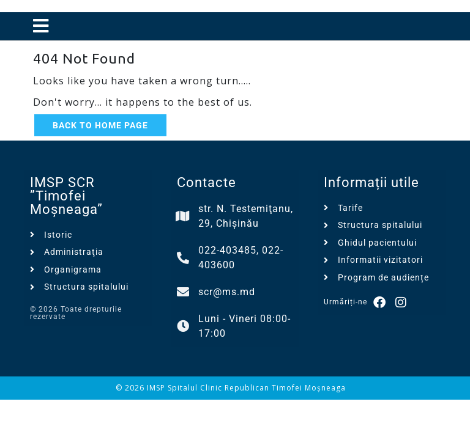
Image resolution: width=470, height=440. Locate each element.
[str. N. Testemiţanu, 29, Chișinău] (183, 216)
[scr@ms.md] (183, 292)
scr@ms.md (226, 292)
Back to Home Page (100, 125)
